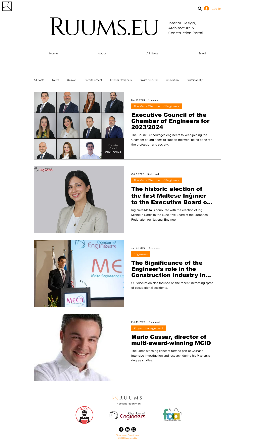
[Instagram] (133, 429)
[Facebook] (121, 429)
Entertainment (93, 79)
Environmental (149, 79)
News (55, 79)
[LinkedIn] (127, 429)
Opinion (71, 79)
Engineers (141, 254)
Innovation (172, 79)
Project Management (148, 328)
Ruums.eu (103, 27)
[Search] (199, 8)
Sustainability (195, 79)
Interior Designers (121, 79)
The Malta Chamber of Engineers (156, 106)
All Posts (39, 79)
